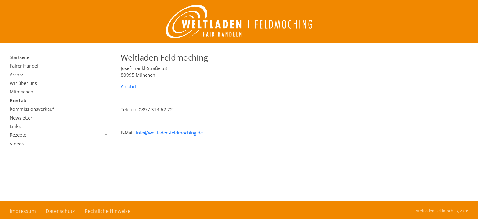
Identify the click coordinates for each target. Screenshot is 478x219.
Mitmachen (21, 92)
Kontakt (19, 100)
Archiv (16, 74)
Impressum (23, 211)
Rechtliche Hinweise (107, 211)
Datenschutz (60, 211)
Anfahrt (128, 86)
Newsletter (21, 118)
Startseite (19, 57)
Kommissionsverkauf (32, 109)
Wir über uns (23, 83)
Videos (17, 144)
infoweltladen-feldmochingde (169, 133)
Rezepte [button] (18, 135)
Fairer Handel (24, 66)
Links (15, 126)
